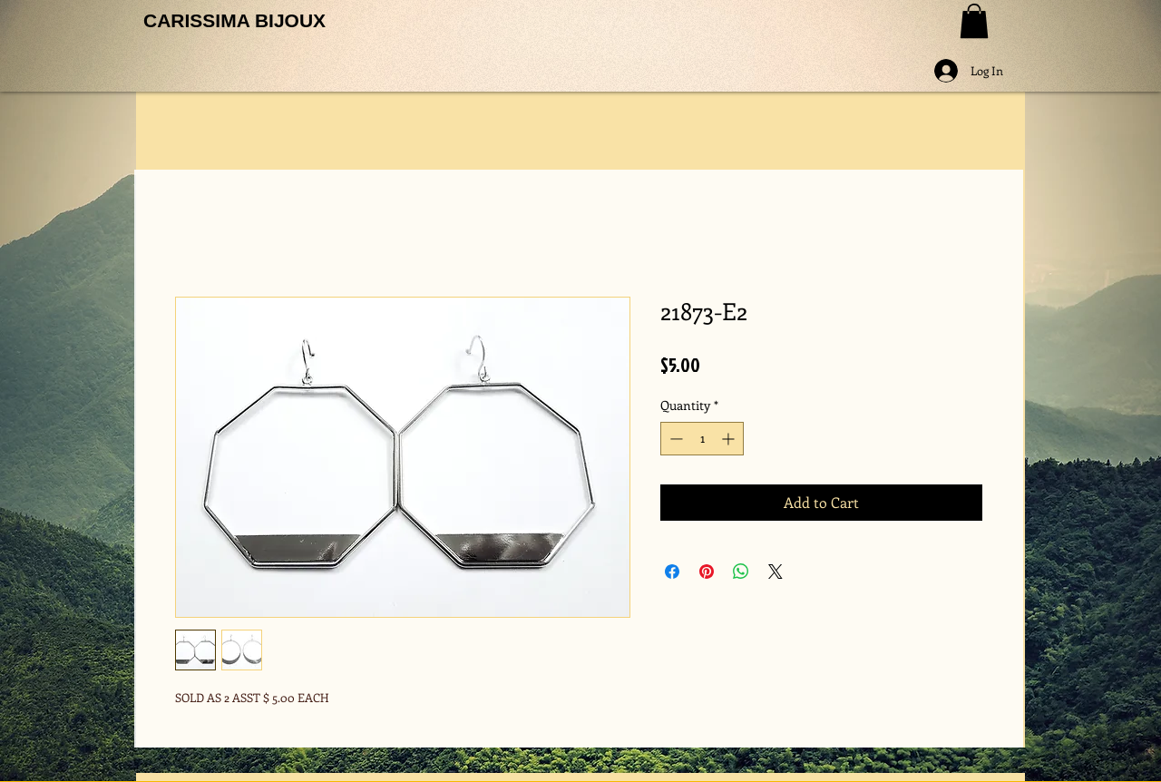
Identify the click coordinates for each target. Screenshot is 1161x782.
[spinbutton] (702, 439)
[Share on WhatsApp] (741, 571)
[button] (974, 21)
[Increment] (729, 439)
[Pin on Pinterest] (706, 571)
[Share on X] (775, 571)
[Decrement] (674, 439)
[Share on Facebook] (672, 571)
